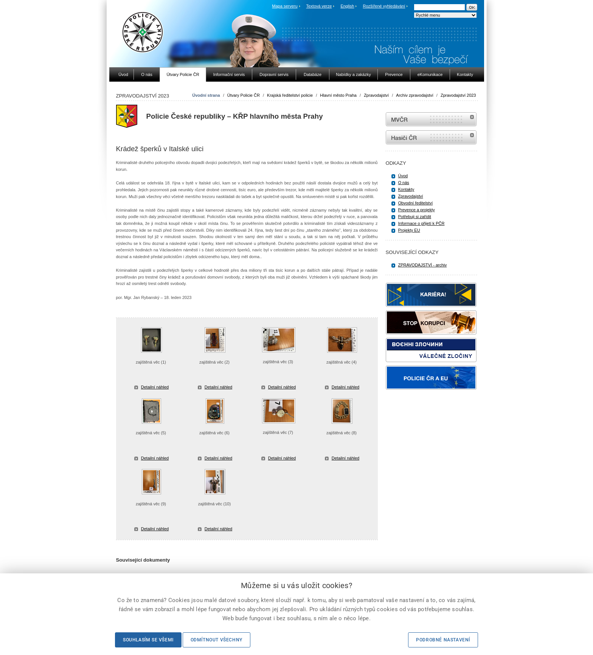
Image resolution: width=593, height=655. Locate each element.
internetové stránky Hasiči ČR (431, 137)
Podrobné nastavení (443, 640)
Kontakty (406, 189)
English (347, 6)
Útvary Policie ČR (243, 95)
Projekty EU (409, 230)
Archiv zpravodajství (414, 95)
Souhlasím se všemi (148, 640)
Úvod (403, 175)
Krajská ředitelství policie (290, 95)
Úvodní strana (206, 95)
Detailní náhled (155, 387)
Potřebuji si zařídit (414, 216)
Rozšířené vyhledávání (384, 6)
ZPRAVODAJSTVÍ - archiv (422, 265)
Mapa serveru (284, 6)
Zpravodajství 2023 (458, 95)
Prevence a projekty (416, 209)
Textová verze (319, 6)
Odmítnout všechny (216, 640)
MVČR (431, 119)
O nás (403, 182)
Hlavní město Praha (338, 95)
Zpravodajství (376, 95)
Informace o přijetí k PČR (421, 223)
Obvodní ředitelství (415, 203)
